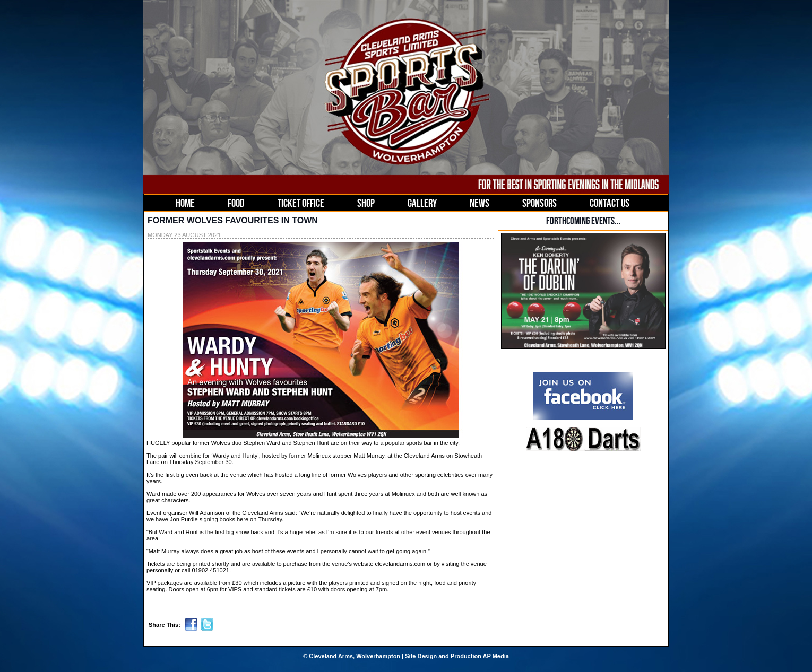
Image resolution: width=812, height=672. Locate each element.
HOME (185, 203)
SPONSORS (539, 203)
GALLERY (422, 203)
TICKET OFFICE (301, 203)
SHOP (366, 203)
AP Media (496, 656)
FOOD (236, 203)
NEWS (479, 203)
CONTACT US (609, 203)
